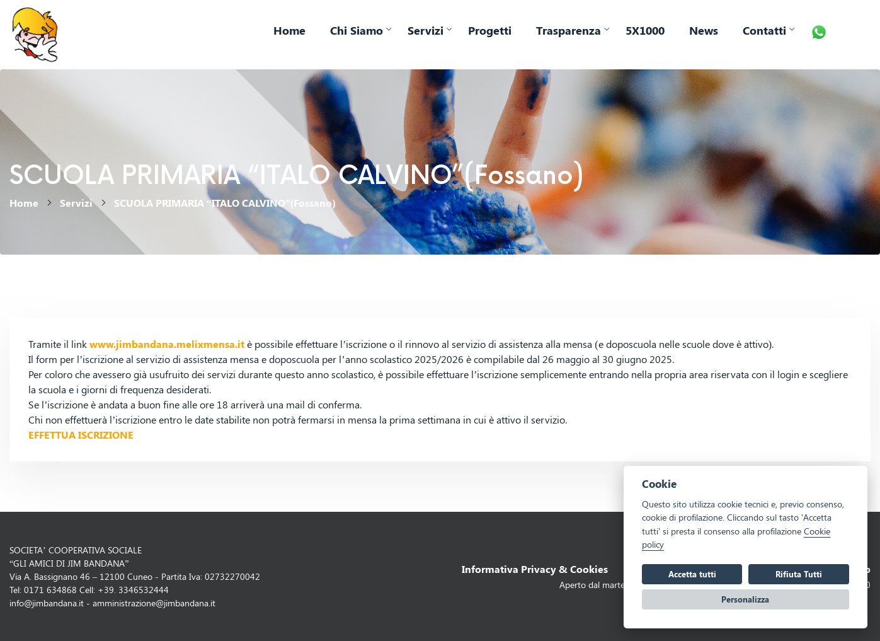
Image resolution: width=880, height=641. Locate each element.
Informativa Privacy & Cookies (535, 568)
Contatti (764, 30)
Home (289, 30)
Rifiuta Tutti (798, 574)
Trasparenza (568, 30)
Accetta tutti (692, 574)
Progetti (489, 30)
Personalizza (745, 599)
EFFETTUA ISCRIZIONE (81, 434)
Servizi (425, 30)
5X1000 (645, 30)
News (703, 30)
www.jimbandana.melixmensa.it (166, 343)
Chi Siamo (356, 30)
